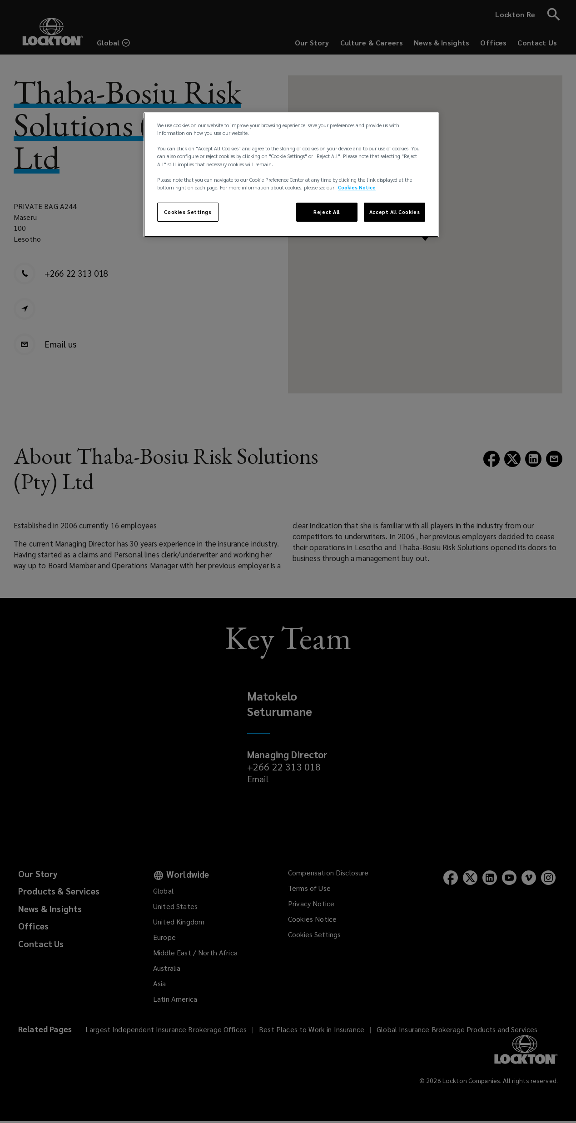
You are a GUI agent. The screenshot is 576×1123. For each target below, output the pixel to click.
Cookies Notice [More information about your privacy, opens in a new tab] (357, 187)
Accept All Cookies (394, 212)
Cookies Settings (187, 212)
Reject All (326, 212)
